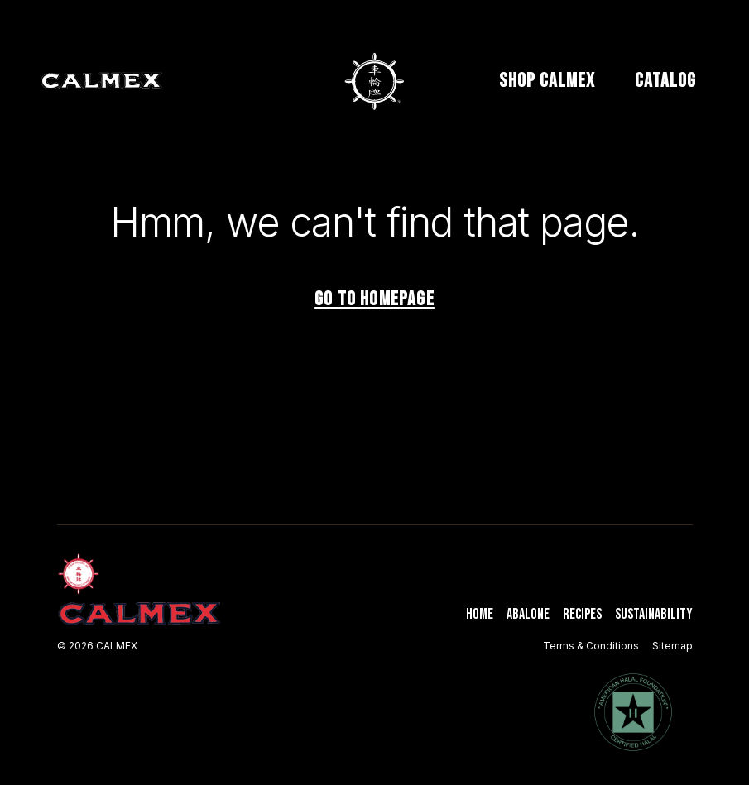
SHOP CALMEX (547, 81)
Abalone (528, 614)
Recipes (582, 614)
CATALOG (665, 81)
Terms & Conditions (591, 645)
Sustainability (654, 614)
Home (479, 614)
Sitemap (672, 645)
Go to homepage (374, 299)
